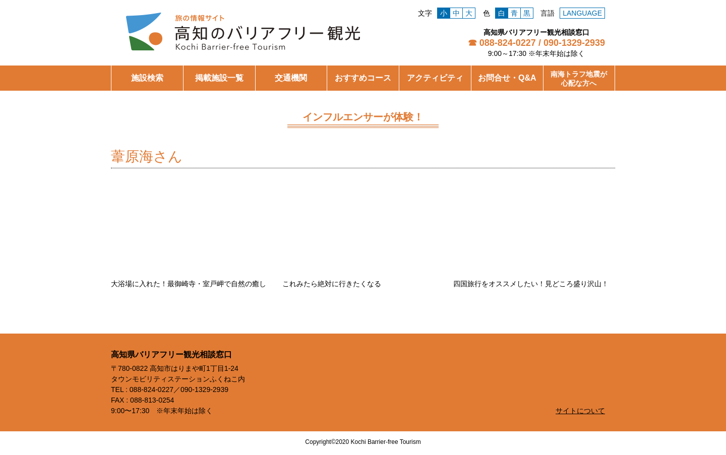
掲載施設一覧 (219, 78)
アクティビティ (435, 78)
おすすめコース (363, 78)
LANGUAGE (582, 13)
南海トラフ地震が (579, 79)
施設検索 (147, 78)
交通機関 (291, 78)
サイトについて (580, 411)
